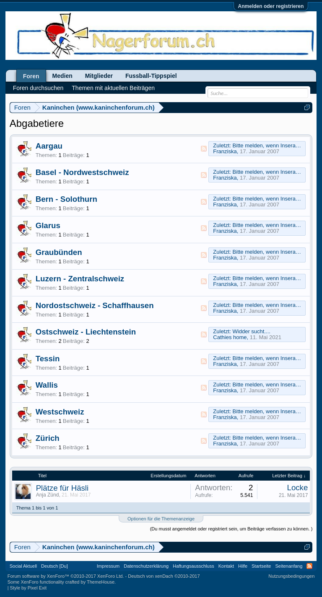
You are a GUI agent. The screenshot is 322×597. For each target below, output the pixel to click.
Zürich (48, 438)
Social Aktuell (23, 566)
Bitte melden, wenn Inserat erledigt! (275, 145)
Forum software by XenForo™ (66, 576)
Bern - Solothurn (66, 199)
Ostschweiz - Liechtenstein (86, 331)
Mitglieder (99, 75)
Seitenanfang (288, 566)
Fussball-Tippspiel (151, 75)
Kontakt (226, 566)
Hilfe (242, 566)
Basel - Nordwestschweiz (82, 172)
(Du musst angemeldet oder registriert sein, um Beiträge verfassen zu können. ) (231, 528)
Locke (297, 487)
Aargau (49, 146)
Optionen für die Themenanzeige (161, 518)
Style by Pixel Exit (28, 587)
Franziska (224, 151)
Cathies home (230, 337)
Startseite (261, 566)
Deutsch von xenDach (164, 576)
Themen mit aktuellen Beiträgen (113, 88)
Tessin (48, 358)
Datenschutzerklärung (146, 566)
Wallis (47, 385)
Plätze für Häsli (62, 488)
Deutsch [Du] (54, 566)
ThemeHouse (100, 581)
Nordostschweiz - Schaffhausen (95, 305)
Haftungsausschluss (193, 566)
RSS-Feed (204, 149)
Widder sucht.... (251, 331)
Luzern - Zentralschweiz (80, 278)
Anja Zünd (47, 495)
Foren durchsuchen (38, 88)
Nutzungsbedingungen (291, 576)
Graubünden (59, 252)
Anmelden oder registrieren (271, 6)
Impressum (108, 566)
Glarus (48, 225)
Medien (62, 75)
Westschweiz (60, 411)
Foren (31, 76)
